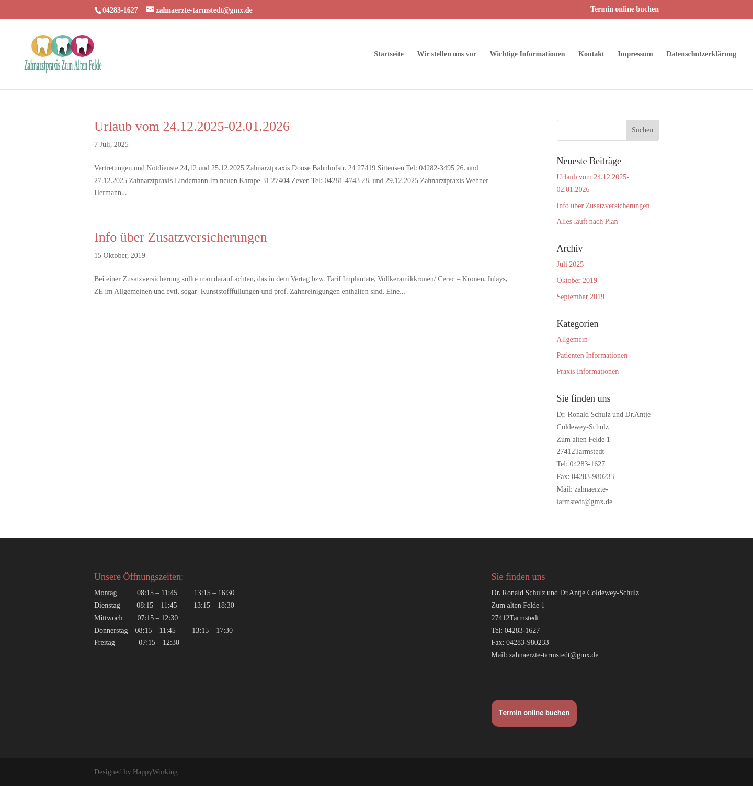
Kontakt (591, 54)
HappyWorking (155, 772)
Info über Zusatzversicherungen (180, 237)
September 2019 (580, 297)
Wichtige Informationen (527, 54)
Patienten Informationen (592, 355)
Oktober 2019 (577, 280)
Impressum (635, 54)
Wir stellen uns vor (446, 54)
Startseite (389, 54)
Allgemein (572, 340)
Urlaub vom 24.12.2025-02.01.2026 (192, 126)
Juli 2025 (570, 264)
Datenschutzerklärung (701, 54)
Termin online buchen (624, 9)
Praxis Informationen (588, 371)
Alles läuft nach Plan (587, 221)
